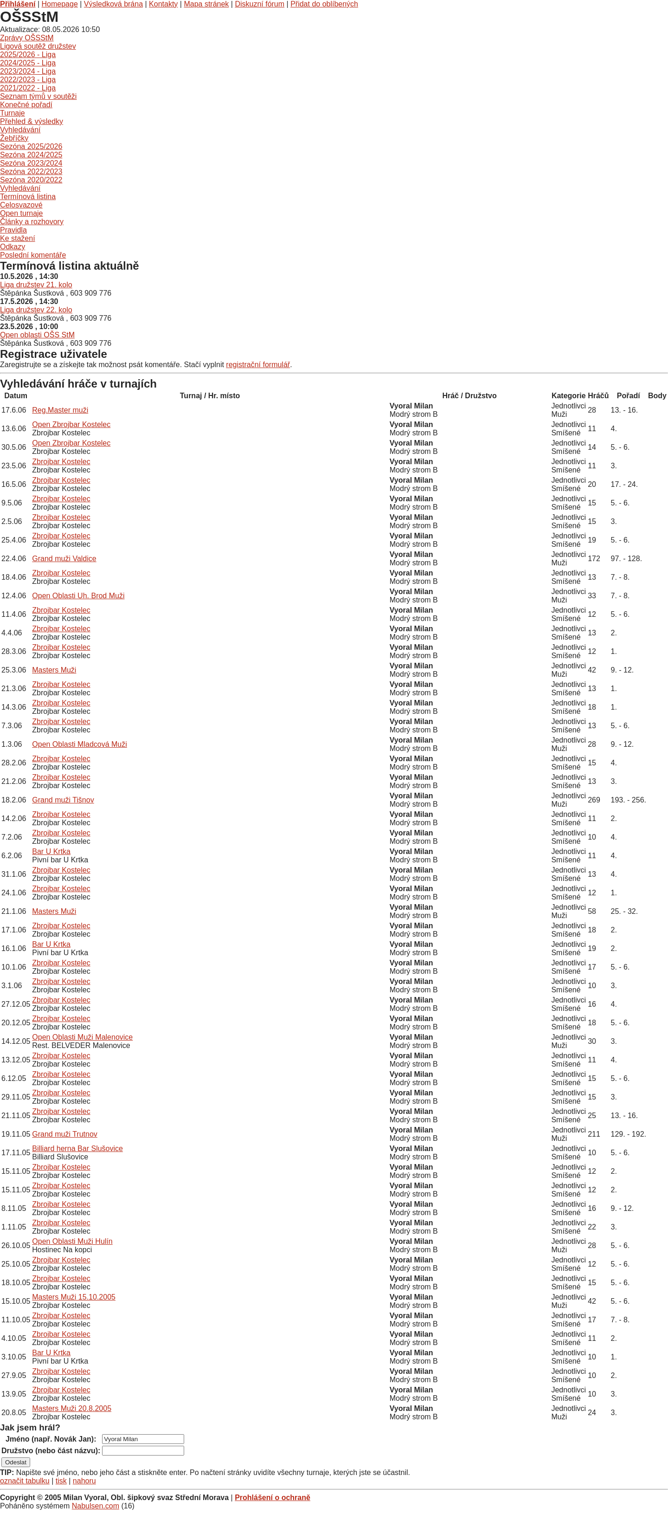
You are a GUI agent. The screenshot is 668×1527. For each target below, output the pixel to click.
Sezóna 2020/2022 (31, 180)
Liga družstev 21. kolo (36, 285)
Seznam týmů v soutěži (38, 96)
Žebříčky (14, 138)
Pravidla (13, 230)
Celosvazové (21, 205)
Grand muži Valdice (64, 559)
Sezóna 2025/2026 (31, 146)
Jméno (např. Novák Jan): (51, 1439)
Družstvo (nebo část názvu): (50, 1451)
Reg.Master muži (60, 410)
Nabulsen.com (95, 1506)
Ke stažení (17, 238)
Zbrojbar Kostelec (61, 462)
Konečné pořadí (26, 105)
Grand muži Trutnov (64, 1134)
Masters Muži (54, 670)
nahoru (84, 1481)
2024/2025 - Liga (28, 63)
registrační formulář (258, 365)
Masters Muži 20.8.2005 (71, 1408)
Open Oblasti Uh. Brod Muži (78, 596)
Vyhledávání (20, 130)
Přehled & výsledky (31, 121)
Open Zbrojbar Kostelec (71, 424)
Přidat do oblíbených (324, 4)
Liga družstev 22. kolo (36, 310)
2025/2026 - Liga (28, 54)
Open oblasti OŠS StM (37, 335)
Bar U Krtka (51, 851)
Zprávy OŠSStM (27, 38)
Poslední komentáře (33, 255)
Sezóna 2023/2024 (31, 163)
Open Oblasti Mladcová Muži (79, 744)
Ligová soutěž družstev (38, 46)
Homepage (60, 4)
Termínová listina (28, 197)
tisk (61, 1481)
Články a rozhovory (32, 222)
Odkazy (12, 247)
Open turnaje (21, 213)
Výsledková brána (113, 4)
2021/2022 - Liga (28, 88)
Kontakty (163, 4)
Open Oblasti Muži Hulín (72, 1241)
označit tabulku (25, 1481)
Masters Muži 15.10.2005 (74, 1297)
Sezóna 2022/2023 (31, 171)
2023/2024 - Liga (28, 71)
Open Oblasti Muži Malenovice (82, 1037)
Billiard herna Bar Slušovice (77, 1148)
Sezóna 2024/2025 (31, 155)
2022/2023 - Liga (28, 80)
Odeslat (15, 1462)
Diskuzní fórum (259, 4)
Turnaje (12, 113)
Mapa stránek (206, 4)
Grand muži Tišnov (63, 800)
